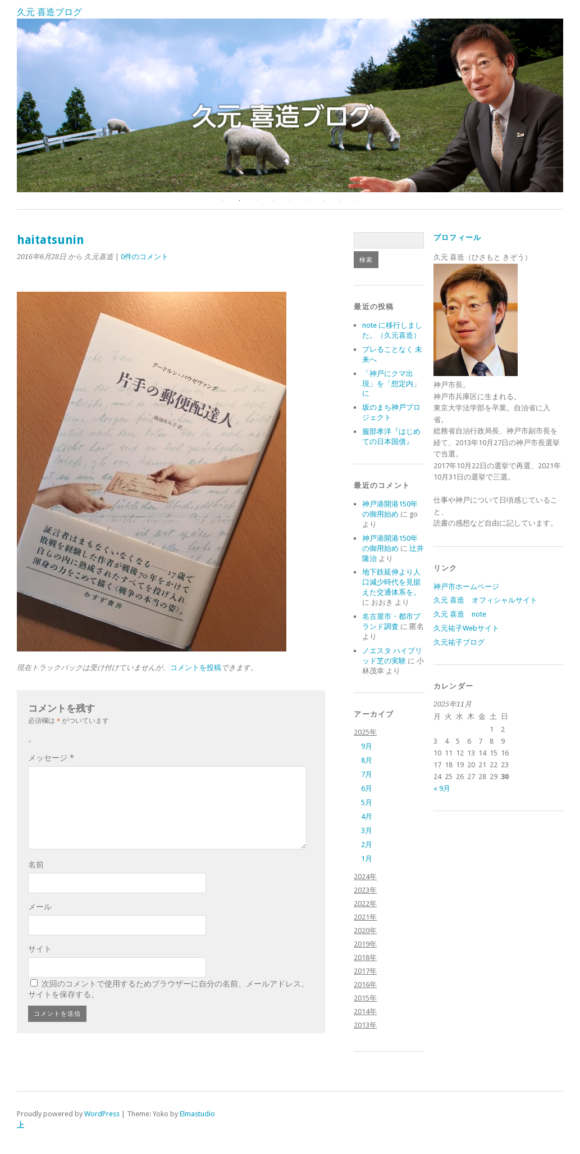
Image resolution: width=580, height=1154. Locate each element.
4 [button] (273, 200)
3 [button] (256, 200)
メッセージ (51, 757)
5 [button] (290, 200)
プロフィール (457, 237)
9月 (366, 746)
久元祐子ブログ (459, 642)
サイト (40, 948)
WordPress (102, 1114)
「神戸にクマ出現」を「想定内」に (391, 383)
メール (40, 906)
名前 (36, 864)
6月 (366, 788)
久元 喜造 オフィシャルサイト (485, 600)
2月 (366, 844)
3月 (366, 830)
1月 (366, 858)
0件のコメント (144, 256)
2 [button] (239, 200)
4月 (366, 816)
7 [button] (324, 200)
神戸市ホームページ (466, 586)
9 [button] (357, 200)
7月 (366, 774)
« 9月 (441, 788)
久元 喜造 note (459, 614)
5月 (366, 802)
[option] (290, 105)
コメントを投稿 (195, 667)
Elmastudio (197, 1114)
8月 (366, 760)
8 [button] (340, 200)
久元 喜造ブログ (49, 12)
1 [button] (223, 200)
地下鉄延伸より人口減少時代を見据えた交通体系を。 (391, 582)
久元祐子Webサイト (466, 628)
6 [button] (307, 200)
